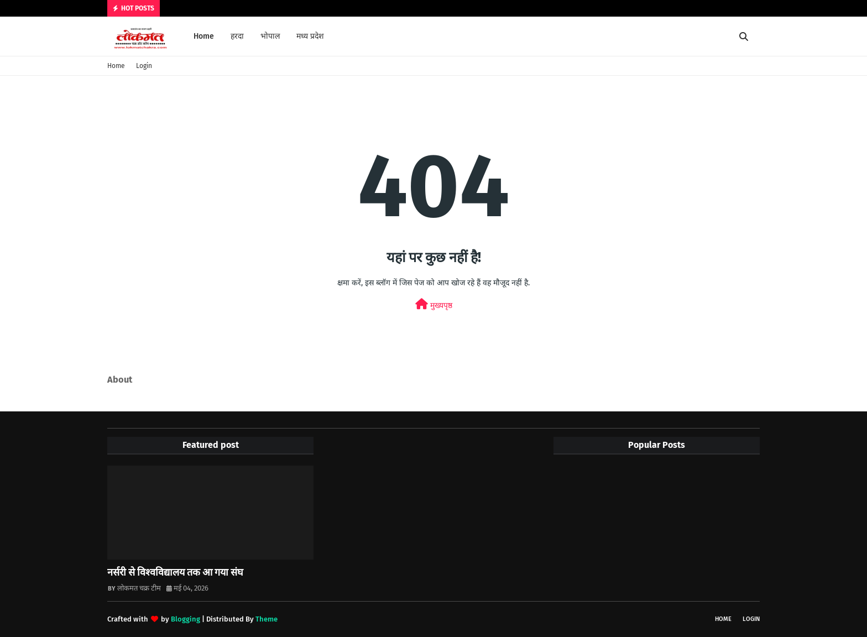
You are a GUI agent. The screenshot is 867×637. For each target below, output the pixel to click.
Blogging (185, 619)
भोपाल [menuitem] (270, 36)
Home (116, 66)
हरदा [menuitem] (237, 36)
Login (144, 66)
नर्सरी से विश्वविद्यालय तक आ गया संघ (175, 572)
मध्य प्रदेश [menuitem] (310, 36)
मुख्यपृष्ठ (433, 304)
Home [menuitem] (204, 36)
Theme (266, 619)
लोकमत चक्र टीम (139, 588)
